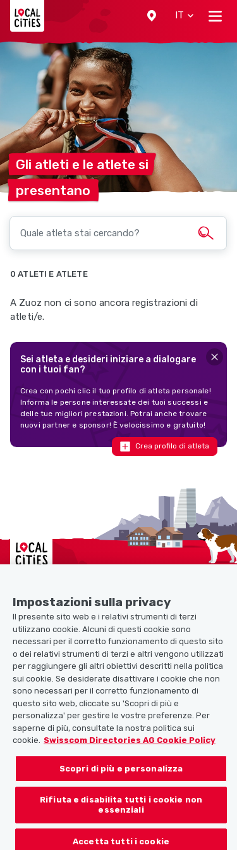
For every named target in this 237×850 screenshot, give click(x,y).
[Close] (214, 356)
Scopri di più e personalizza (121, 775)
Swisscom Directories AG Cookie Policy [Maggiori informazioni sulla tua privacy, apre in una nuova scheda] (130, 747)
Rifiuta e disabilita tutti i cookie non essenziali (121, 812)
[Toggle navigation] (215, 15)
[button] (151, 16)
